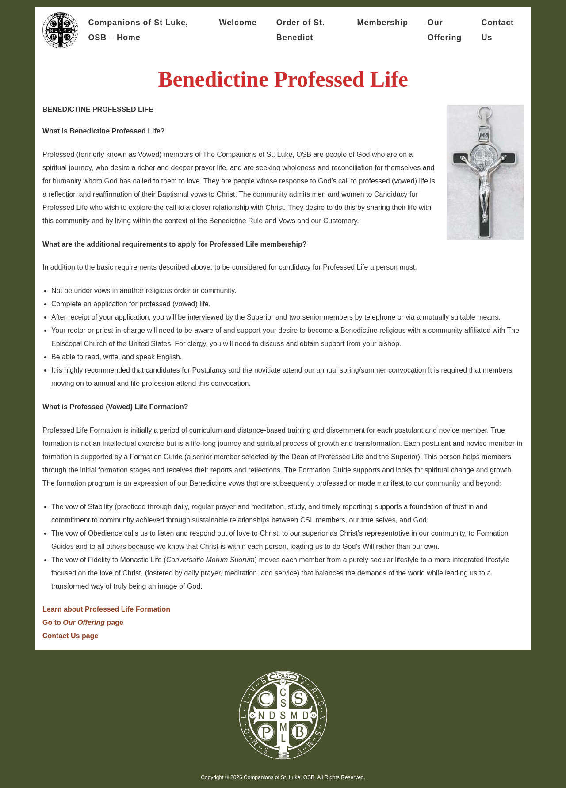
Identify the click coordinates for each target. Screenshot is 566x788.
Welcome (238, 22)
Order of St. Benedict (300, 30)
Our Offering (445, 30)
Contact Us (498, 30)
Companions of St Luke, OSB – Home (138, 30)
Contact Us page (70, 636)
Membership (382, 22)
